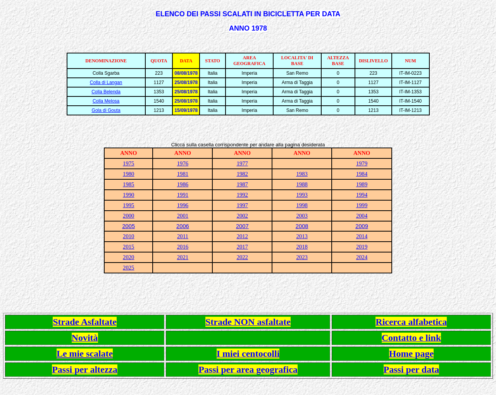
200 (300, 226)
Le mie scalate (85, 354)
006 (184, 226)
